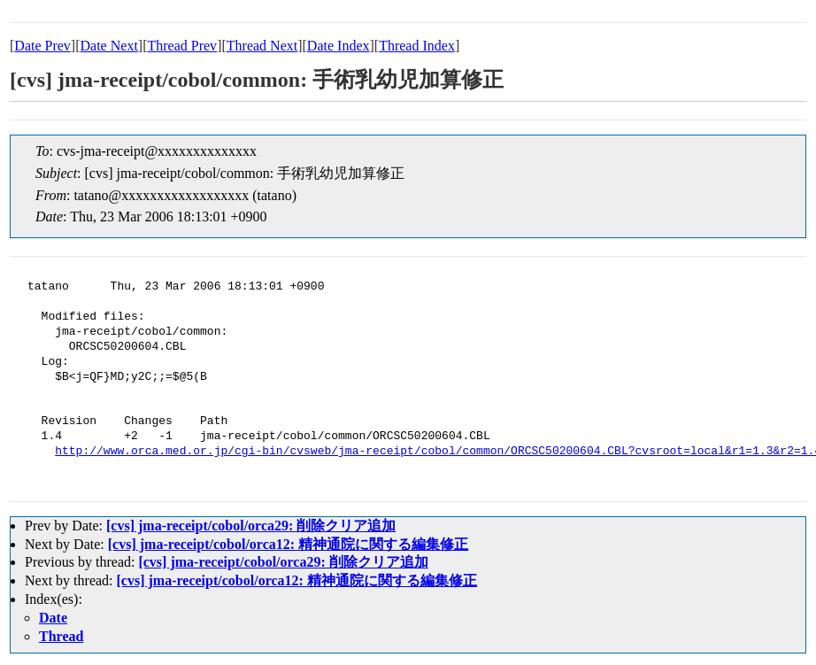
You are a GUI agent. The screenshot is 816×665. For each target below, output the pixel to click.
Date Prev (42, 45)
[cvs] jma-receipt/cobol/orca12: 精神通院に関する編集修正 (288, 544)
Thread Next (262, 45)
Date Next (109, 45)
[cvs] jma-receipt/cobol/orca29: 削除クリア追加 (251, 525)
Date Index (338, 45)
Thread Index (417, 45)
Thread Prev (182, 45)
